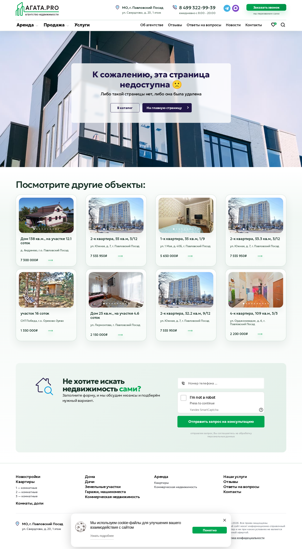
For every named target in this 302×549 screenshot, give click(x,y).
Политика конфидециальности (243, 538)
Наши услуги (235, 476)
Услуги (82, 25)
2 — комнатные (27, 492)
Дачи (89, 481)
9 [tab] (55, 229)
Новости (233, 25)
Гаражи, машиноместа (105, 491)
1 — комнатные (26, 488)
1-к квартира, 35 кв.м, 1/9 (182, 238)
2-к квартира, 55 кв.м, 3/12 (113, 238)
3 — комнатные (27, 496)
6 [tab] (47, 229)
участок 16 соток (35, 313)
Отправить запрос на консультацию (221, 421)
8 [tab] (53, 229)
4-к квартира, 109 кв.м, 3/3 (253, 313)
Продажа (54, 25)
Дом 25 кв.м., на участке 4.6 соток (114, 315)
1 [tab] (34, 229)
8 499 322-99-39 (197, 7)
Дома (90, 476)
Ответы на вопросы (204, 25)
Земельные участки (103, 486)
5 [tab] (45, 229)
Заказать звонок (266, 7)
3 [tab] (39, 229)
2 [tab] (36, 229)
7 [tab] (50, 229)
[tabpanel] (46, 215)
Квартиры (25, 481)
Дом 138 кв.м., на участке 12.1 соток (46, 240)
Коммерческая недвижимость (112, 496)
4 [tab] (42, 229)
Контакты (253, 25)
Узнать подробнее (102, 535)
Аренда (25, 25)
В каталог (125, 108)
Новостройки (28, 476)
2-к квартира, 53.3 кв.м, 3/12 (255, 238)
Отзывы (175, 25)
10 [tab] (58, 229)
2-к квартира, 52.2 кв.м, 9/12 (185, 313)
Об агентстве (151, 25)
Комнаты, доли (29, 503)
